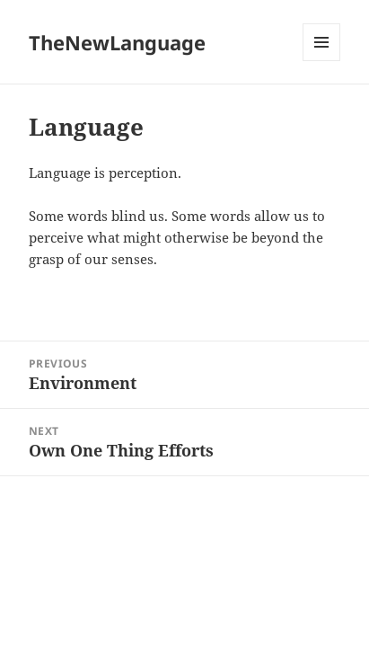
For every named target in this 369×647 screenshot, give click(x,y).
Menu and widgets (321, 60)
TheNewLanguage (117, 42)
